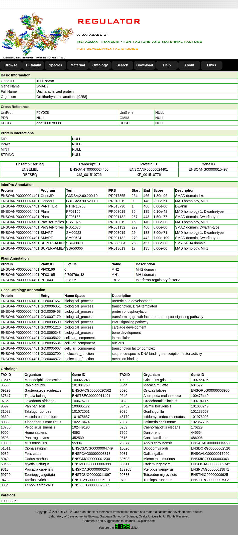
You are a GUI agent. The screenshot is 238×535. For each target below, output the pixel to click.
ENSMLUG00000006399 (91, 464)
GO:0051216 (51, 327)
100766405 (199, 380)
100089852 (9, 501)
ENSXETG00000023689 (91, 485)
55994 (77, 443)
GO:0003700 (51, 354)
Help (167, 65)
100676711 (81, 401)
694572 (197, 385)
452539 (78, 438)
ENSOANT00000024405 (89, 169)
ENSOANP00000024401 (149, 169)
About (189, 65)
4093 (76, 433)
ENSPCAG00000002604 (91, 469)
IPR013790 (116, 206)
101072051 (81, 411)
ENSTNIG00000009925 (209, 475)
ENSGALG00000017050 (210, 454)
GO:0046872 (51, 359)
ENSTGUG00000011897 (91, 475)
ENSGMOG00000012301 (92, 459)
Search (122, 65)
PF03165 (48, 275)
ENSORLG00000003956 (210, 390)
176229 (197, 427)
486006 (197, 438)
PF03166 (48, 269)
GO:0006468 (51, 311)
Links (211, 65)
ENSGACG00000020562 (91, 390)
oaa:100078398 (48, 123)
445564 (197, 433)
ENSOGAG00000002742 (210, 464)
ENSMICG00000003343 (210, 459)
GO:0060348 (51, 333)
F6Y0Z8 (42, 113)
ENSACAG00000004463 (210, 443)
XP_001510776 (149, 175)
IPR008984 (116, 243)
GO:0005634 (51, 343)
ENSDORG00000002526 (210, 448)
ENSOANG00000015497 (208, 169)
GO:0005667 (51, 348)
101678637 (81, 417)
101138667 (199, 411)
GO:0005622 (51, 338)
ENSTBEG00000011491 (91, 396)
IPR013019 (116, 201)
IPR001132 (116, 217)
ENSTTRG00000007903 (210, 480)
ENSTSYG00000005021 (91, 480)
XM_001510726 (89, 175)
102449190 (81, 427)
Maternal (78, 65)
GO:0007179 (51, 317)
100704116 (199, 401)
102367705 (199, 422)
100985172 (81, 406)
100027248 (81, 380)
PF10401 (48, 280)
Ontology (100, 65)
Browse (11, 65)
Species (55, 65)
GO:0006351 (51, 306)
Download (144, 65)
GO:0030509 (51, 322)
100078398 (45, 81)
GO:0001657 (51, 301)
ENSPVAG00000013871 (210, 469)
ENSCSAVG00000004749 (92, 448)
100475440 (199, 396)
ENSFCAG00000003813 (91, 454)
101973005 (199, 417)
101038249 (199, 406)
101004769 (81, 385)
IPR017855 (116, 196)
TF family (33, 65)
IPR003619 (116, 211)
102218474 (81, 422)
